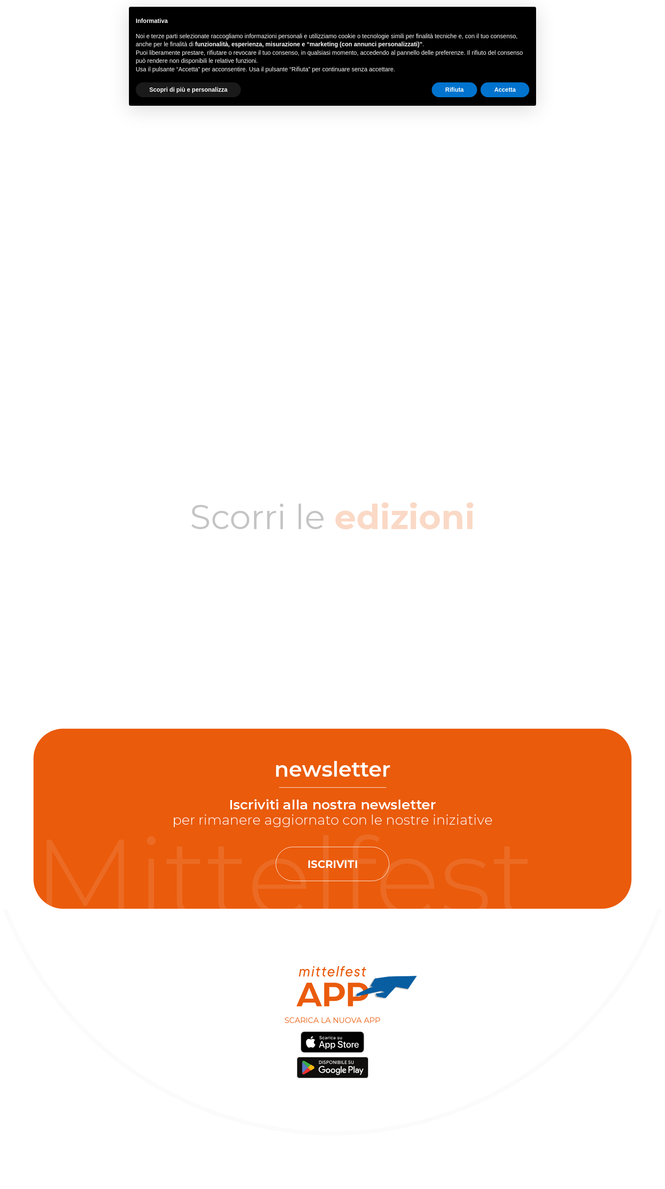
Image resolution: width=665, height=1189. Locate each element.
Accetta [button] (505, 89)
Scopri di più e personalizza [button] (188, 89)
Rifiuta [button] (454, 89)
